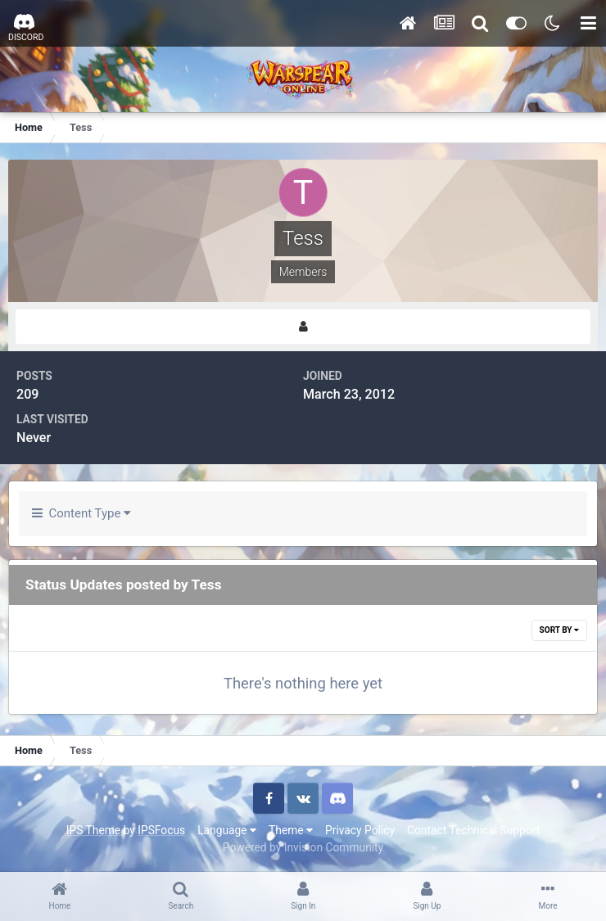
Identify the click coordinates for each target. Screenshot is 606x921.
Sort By (559, 629)
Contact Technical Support (473, 830)
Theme (291, 830)
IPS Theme (93, 830)
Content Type (81, 513)
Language (226, 830)
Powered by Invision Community (303, 847)
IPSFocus (161, 830)
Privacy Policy (360, 830)
